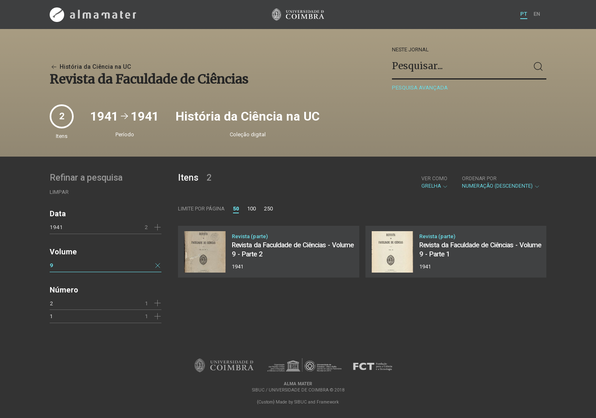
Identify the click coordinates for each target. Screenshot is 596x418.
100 (251, 208)
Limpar (59, 192)
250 (268, 208)
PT (523, 14)
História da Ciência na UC (90, 66)
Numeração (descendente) (501, 182)
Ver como (434, 178)
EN (537, 14)
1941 (56, 227)
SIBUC (300, 402)
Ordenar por (479, 178)
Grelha (434, 182)
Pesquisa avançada (420, 88)
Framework (328, 402)
